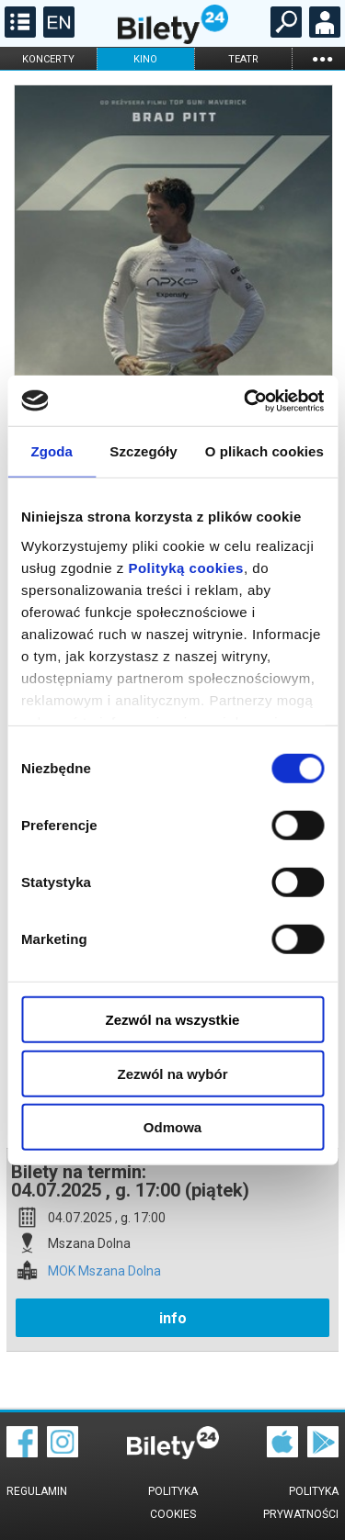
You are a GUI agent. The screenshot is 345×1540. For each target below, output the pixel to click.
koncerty (48, 59)
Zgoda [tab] (51, 451)
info (173, 1318)
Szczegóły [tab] (143, 451)
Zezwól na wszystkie (173, 1020)
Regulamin (36, 1491)
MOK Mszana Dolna (104, 1271)
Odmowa (172, 1127)
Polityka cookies (173, 1503)
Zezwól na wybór (172, 1073)
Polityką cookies (186, 567)
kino (145, 59)
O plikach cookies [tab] (264, 451)
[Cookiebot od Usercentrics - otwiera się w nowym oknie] (245, 400)
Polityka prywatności (301, 1503)
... (322, 58)
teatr (243, 59)
